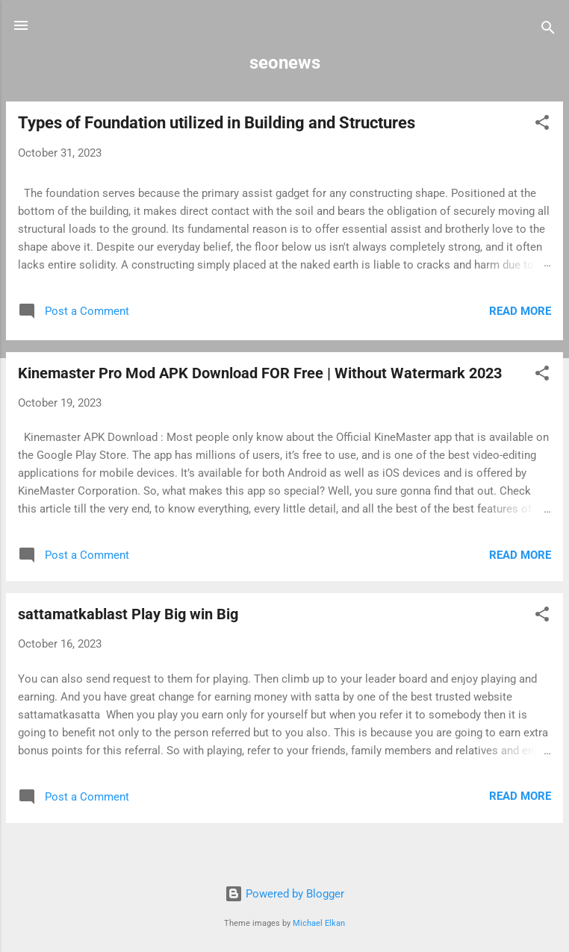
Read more (520, 311)
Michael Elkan (319, 923)
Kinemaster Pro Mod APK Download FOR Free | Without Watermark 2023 (260, 373)
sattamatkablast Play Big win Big (128, 614)
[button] (542, 125)
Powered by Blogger (284, 894)
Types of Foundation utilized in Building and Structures (216, 122)
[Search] (548, 30)
